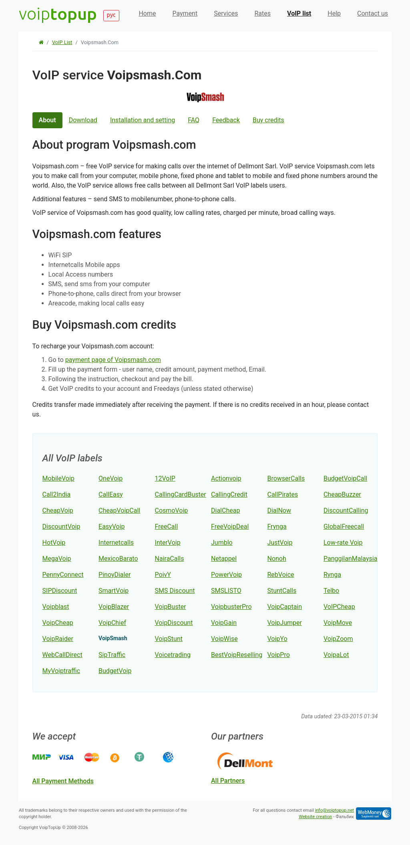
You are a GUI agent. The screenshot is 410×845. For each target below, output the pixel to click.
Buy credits (268, 120)
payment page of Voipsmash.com (113, 360)
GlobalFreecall (344, 526)
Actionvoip (226, 478)
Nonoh (276, 558)
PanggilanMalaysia (350, 558)
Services (226, 13)
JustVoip (279, 542)
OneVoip (110, 478)
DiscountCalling (346, 510)
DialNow (279, 510)
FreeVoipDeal (230, 526)
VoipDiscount (174, 623)
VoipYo (277, 639)
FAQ (193, 120)
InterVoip (168, 542)
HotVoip (54, 542)
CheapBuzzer (342, 494)
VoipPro (278, 655)
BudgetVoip (114, 671)
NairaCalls (169, 558)
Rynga (332, 574)
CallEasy (110, 494)
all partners (228, 780)
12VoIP (165, 478)
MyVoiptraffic (61, 671)
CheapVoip (57, 510)
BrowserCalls (286, 478)
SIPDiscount (59, 590)
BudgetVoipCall (345, 478)
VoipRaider (57, 639)
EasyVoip (111, 526)
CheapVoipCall (119, 510)
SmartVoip (113, 590)
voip (58, 13)
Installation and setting (142, 120)
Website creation (315, 816)
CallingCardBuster (180, 494)
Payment (184, 13)
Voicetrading (173, 655)
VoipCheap (57, 623)
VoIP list (299, 13)
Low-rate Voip (343, 542)
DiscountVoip (61, 526)
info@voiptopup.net (334, 810)
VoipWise (224, 639)
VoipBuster (170, 607)
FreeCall (166, 526)
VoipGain (224, 623)
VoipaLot (336, 655)
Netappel (224, 558)
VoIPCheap (339, 607)
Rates (263, 13)
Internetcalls (116, 542)
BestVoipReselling (236, 655)
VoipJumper (284, 623)
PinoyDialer (114, 574)
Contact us (372, 13)
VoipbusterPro (231, 607)
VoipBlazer (113, 607)
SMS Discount (175, 590)
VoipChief (112, 623)
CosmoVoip (171, 510)
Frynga (276, 526)
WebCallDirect (62, 655)
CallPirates (282, 494)
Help (334, 13)
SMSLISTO (226, 590)
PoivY (163, 574)
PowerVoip (226, 574)
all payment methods (63, 781)
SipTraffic (111, 655)
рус (111, 15)
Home (147, 13)
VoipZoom (338, 639)
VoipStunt (169, 639)
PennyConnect (63, 574)
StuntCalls (281, 590)
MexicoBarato (118, 558)
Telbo (331, 590)
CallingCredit (229, 494)
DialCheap (225, 510)
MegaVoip (56, 558)
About (47, 120)
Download (83, 120)
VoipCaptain (284, 607)
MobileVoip (58, 478)
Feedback (226, 120)
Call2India (56, 494)
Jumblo (222, 542)
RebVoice (280, 574)
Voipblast (55, 607)
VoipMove (338, 623)
